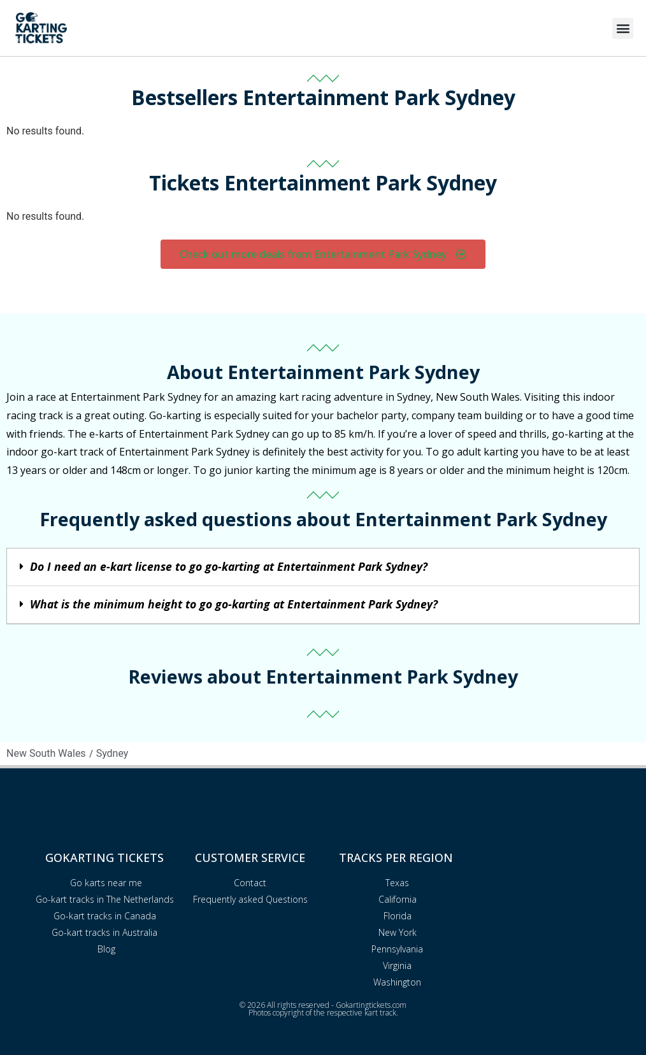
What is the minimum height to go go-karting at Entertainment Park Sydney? (234, 604)
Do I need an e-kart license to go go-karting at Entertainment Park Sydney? (228, 566)
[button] (622, 28)
